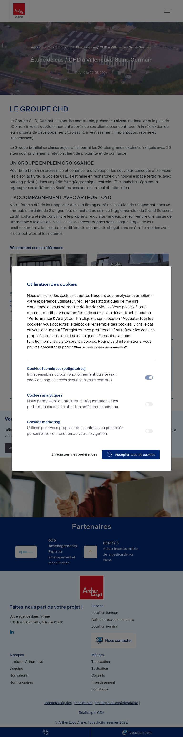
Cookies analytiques (75, 401)
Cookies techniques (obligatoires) (75, 374)
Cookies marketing (75, 428)
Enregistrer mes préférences (74, 455)
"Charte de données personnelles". (100, 347)
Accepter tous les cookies (131, 455)
